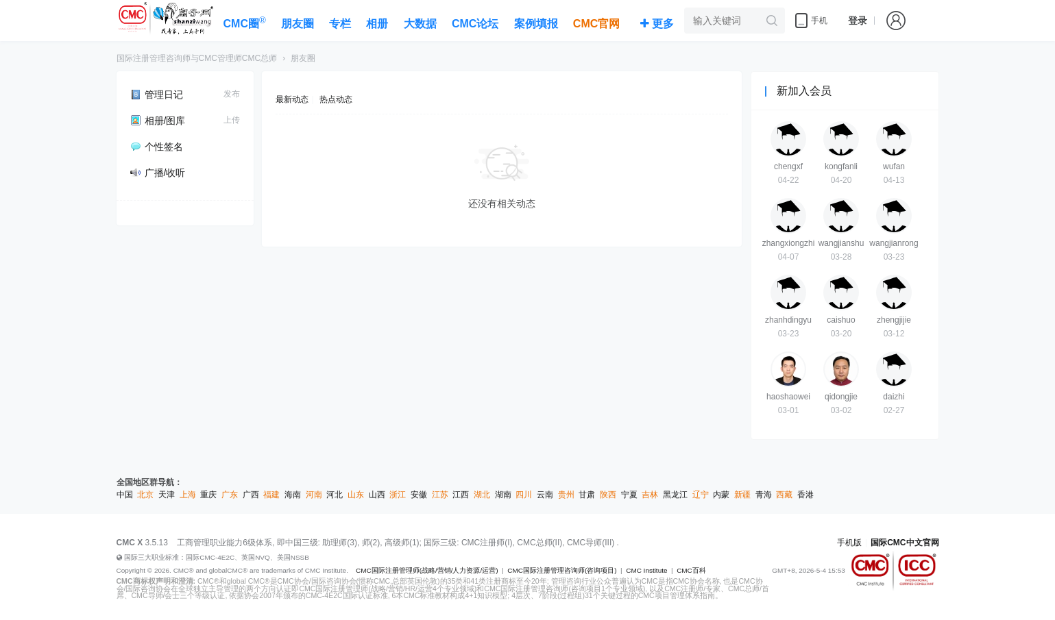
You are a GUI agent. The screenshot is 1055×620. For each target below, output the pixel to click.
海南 (292, 494)
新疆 (742, 494)
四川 (524, 494)
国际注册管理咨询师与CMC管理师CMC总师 (197, 58)
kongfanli (841, 166)
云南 (545, 494)
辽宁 (700, 494)
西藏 (784, 494)
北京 (145, 494)
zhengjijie (894, 320)
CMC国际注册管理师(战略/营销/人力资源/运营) (427, 570)
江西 (460, 494)
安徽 (419, 494)
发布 (231, 94)
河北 (334, 494)
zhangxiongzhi (788, 243)
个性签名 (156, 146)
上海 (188, 494)
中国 (125, 494)
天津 (166, 494)
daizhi (893, 396)
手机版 (849, 542)
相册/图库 (158, 120)
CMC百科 (691, 570)
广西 (251, 494)
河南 (314, 494)
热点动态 (335, 99)
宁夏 (629, 494)
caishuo (841, 320)
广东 (229, 494)
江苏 (440, 494)
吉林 (650, 494)
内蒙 (721, 494)
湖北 (482, 494)
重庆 (208, 494)
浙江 (397, 494)
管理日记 (156, 94)
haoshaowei (788, 396)
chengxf (788, 166)
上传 (231, 120)
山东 (356, 494)
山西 (377, 494)
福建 (271, 494)
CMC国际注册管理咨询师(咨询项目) (561, 570)
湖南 (503, 494)
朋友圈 (303, 58)
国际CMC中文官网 (904, 542)
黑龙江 (675, 494)
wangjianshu (841, 243)
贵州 (566, 494)
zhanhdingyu (788, 320)
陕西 (608, 494)
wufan (894, 166)
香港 (805, 494)
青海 (763, 494)
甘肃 (587, 494)
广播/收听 (158, 172)
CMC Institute (646, 570)
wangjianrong (893, 243)
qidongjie (841, 396)
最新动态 (292, 99)
